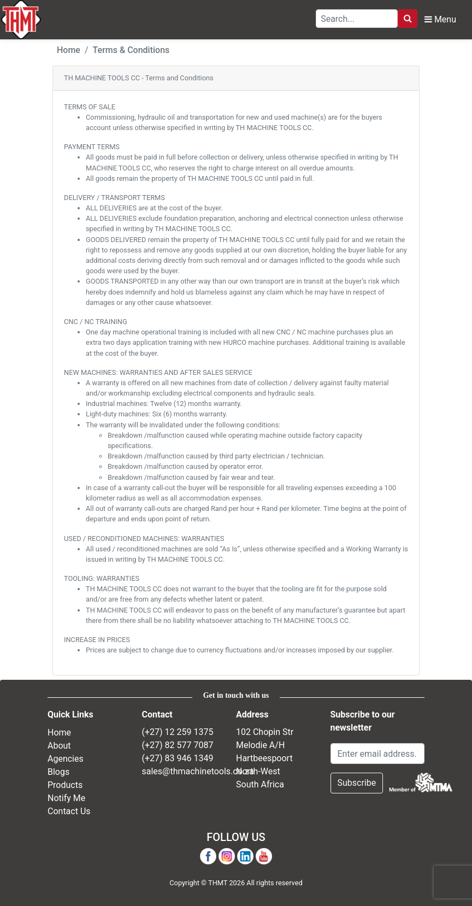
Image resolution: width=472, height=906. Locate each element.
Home (68, 50)
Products (65, 784)
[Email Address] (378, 753)
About (59, 745)
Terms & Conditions (131, 50)
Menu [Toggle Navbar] (440, 19)
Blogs (58, 771)
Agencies (66, 758)
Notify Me (66, 797)
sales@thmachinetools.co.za (198, 771)
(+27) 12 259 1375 (178, 732)
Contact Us (69, 810)
